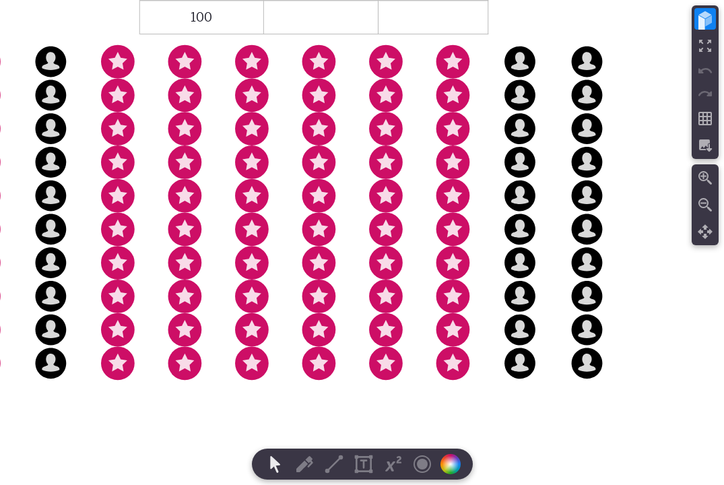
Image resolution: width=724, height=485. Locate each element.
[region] (362, 242)
